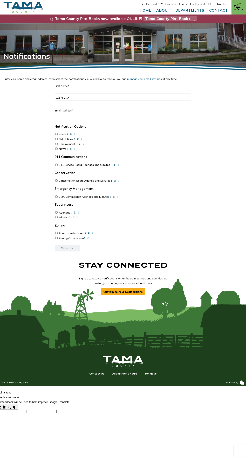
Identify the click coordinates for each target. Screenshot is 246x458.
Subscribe (67, 248)
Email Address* (64, 110)
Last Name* (62, 98)
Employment (197, 4)
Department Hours (125, 373)
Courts (183, 4)
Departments (189, 10)
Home (145, 10)
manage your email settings (144, 79)
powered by (235, 382)
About (163, 10)
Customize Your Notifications (123, 291)
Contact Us (96, 373)
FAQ (210, 4)
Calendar (170, 4)
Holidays (151, 373)
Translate (222, 4)
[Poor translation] (12, 407)
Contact (218, 10)
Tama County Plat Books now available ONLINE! (123, 18)
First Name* (62, 86)
